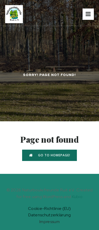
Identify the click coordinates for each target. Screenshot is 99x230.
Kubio (77, 196)
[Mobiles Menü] (88, 14)
